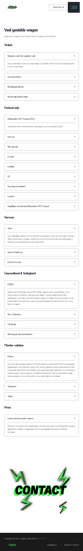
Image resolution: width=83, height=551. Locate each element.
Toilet (42, 396)
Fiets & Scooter (42, 262)
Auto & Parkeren (42, 252)
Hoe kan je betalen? (42, 186)
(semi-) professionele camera (41, 418)
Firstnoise (41, 538)
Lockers (42, 196)
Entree (41, 356)
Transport (42, 386)
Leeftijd (42, 166)
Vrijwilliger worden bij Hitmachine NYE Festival (42, 206)
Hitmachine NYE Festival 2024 (41, 119)
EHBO (41, 284)
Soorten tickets (42, 77)
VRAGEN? (58, 7)
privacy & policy (71, 545)
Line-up (42, 137)
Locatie (42, 156)
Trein (41, 228)
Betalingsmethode (42, 87)
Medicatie (42, 324)
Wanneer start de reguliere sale (41, 56)
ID (42, 176)
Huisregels (52, 545)
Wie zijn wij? (42, 147)
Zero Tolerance (42, 314)
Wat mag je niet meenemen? (42, 334)
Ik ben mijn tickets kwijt (42, 97)
